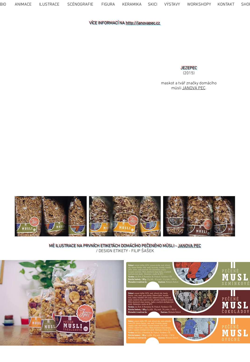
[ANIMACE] (23, 4)
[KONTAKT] (226, 4)
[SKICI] (152, 4)
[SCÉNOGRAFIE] (80, 4)
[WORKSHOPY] (199, 4)
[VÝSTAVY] (172, 4)
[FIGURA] (108, 4)
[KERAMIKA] (132, 4)
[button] (27, 157)
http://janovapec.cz (143, 23)
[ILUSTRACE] (49, 4)
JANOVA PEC (193, 88)
